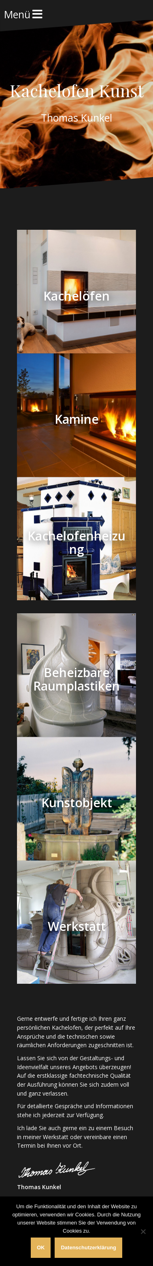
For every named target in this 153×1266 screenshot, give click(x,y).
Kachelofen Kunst (77, 90)
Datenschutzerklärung (88, 1247)
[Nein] (143, 1231)
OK (41, 1247)
